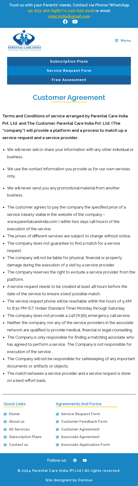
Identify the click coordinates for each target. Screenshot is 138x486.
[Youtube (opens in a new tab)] (74, 21)
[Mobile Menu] (123, 40)
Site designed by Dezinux (69, 480)
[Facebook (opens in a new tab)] (65, 21)
